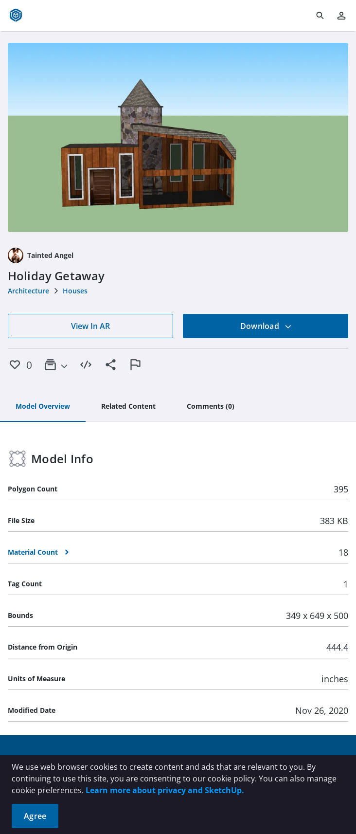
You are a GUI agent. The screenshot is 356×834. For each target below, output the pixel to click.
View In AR (90, 326)
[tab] (43, 407)
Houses (75, 290)
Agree (35, 816)
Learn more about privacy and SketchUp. (165, 790)
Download (266, 326)
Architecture (28, 290)
